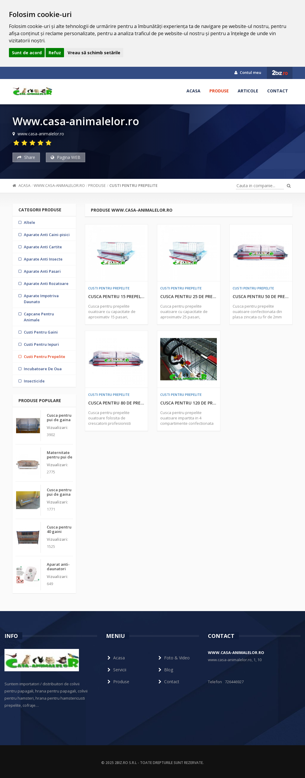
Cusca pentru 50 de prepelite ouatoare (261, 296)
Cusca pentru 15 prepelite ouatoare (116, 296)
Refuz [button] (55, 52)
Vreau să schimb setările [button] (94, 52)
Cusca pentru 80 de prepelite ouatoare (116, 403)
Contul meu (247, 72)
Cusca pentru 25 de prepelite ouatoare (188, 296)
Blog (165, 669)
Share (26, 157)
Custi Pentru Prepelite (133, 185)
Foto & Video (173, 658)
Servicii (116, 669)
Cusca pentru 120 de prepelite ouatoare (188, 403)
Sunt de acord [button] (27, 52)
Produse (219, 91)
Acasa (193, 91)
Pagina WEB (65, 157)
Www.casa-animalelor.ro (59, 185)
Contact (277, 91)
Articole (248, 91)
